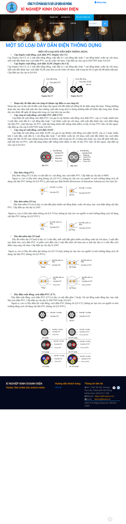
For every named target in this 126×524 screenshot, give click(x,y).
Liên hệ (58, 387)
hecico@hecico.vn (102, 399)
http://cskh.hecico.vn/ (104, 396)
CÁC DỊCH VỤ (65, 17)
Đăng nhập (100, 2)
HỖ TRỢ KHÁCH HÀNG (57, 23)
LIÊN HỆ (73, 23)
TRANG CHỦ (54, 17)
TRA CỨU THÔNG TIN (83, 17)
